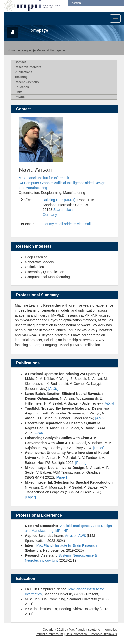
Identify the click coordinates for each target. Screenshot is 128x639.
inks (18, 92)
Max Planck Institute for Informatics (93, 629)
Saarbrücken (63, 210)
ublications (23, 72)
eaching (21, 77)
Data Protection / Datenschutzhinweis (91, 634)
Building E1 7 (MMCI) (59, 200)
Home (11, 50)
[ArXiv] (53, 389)
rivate (20, 97)
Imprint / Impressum (49, 634)
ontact (20, 62)
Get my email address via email (67, 224)
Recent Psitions (27, 82)
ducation (22, 87)
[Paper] (98, 448)
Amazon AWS (75, 536)
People (26, 50)
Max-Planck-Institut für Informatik (44, 178)
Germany (50, 215)
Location (76, 2)
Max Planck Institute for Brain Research (66, 545)
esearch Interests (28, 67)
